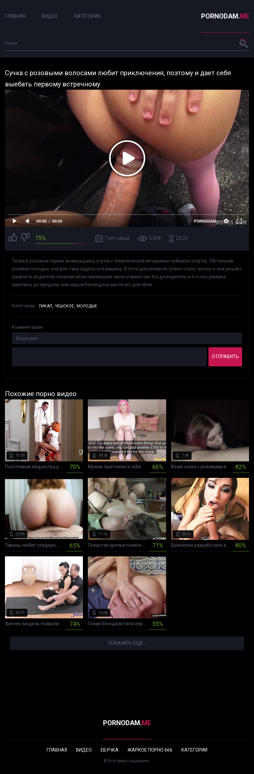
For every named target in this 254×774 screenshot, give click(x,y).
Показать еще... (127, 643)
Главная (15, 16)
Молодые (87, 306)
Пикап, (46, 306)
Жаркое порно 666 (149, 750)
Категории (87, 16)
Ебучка (110, 750)
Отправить (225, 356)
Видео (50, 16)
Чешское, (65, 306)
